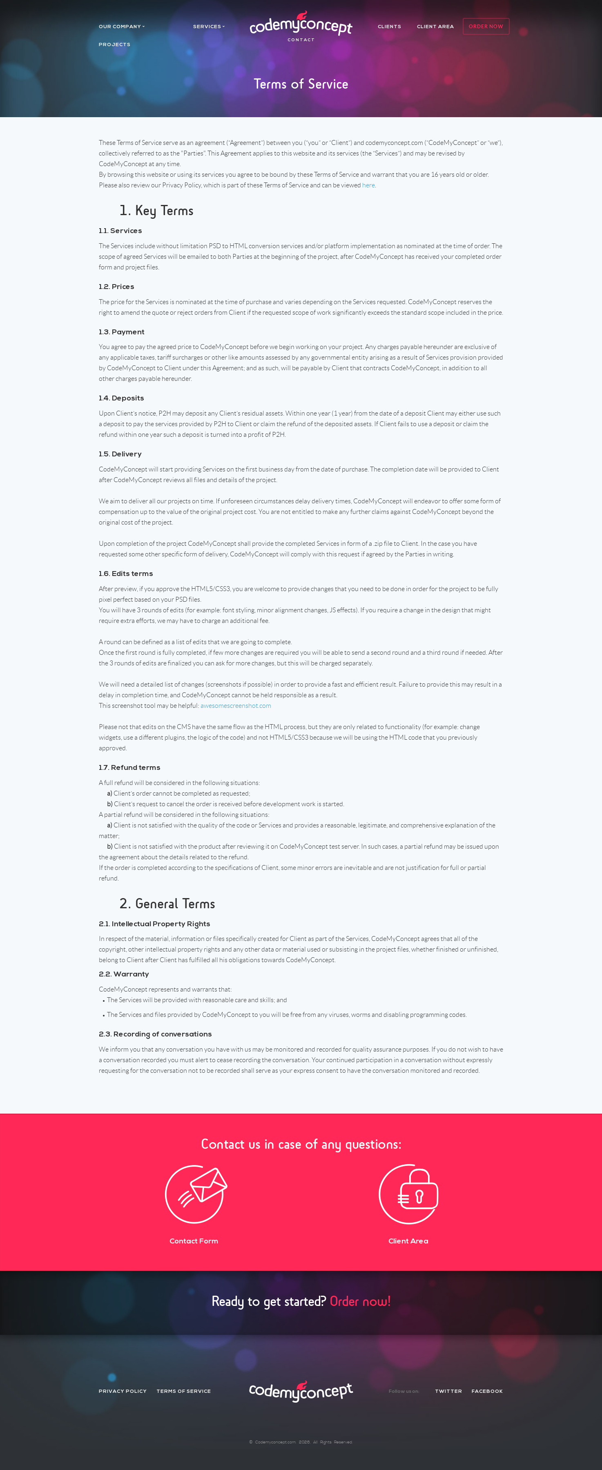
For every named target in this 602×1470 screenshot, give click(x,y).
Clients (389, 26)
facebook (487, 1391)
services (207, 26)
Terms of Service (183, 1391)
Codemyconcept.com (275, 1442)
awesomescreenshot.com (236, 705)
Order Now (486, 26)
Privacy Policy (123, 1391)
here (368, 185)
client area (435, 26)
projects (115, 44)
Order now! (360, 1301)
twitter (448, 1391)
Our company (120, 26)
